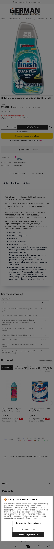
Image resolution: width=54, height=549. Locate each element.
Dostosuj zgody (28, 529)
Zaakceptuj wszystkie (28, 535)
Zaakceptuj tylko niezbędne (28, 523)
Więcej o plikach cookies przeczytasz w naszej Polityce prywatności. (25, 517)
